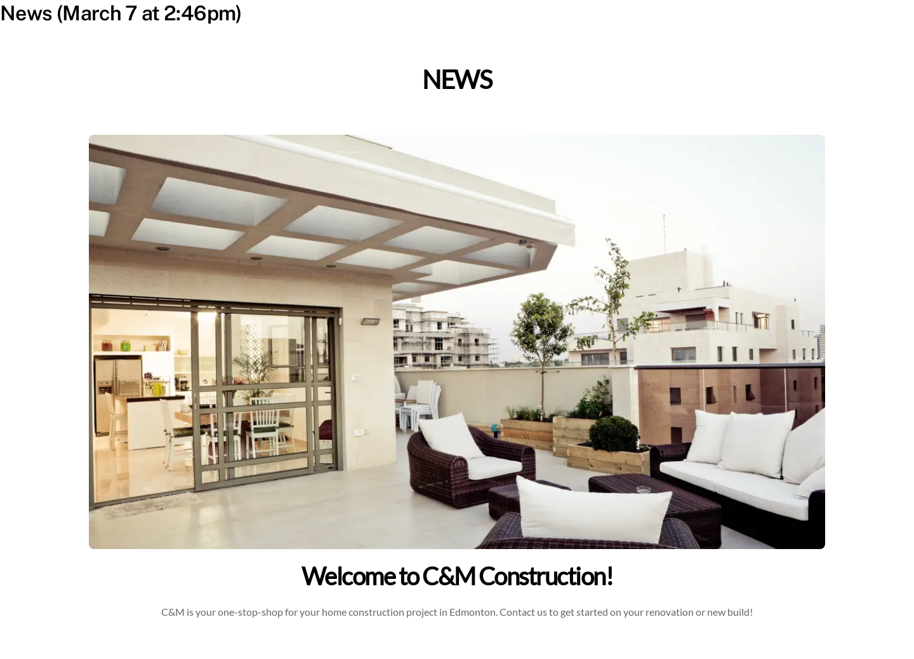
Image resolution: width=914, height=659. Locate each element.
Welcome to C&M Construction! (457, 575)
